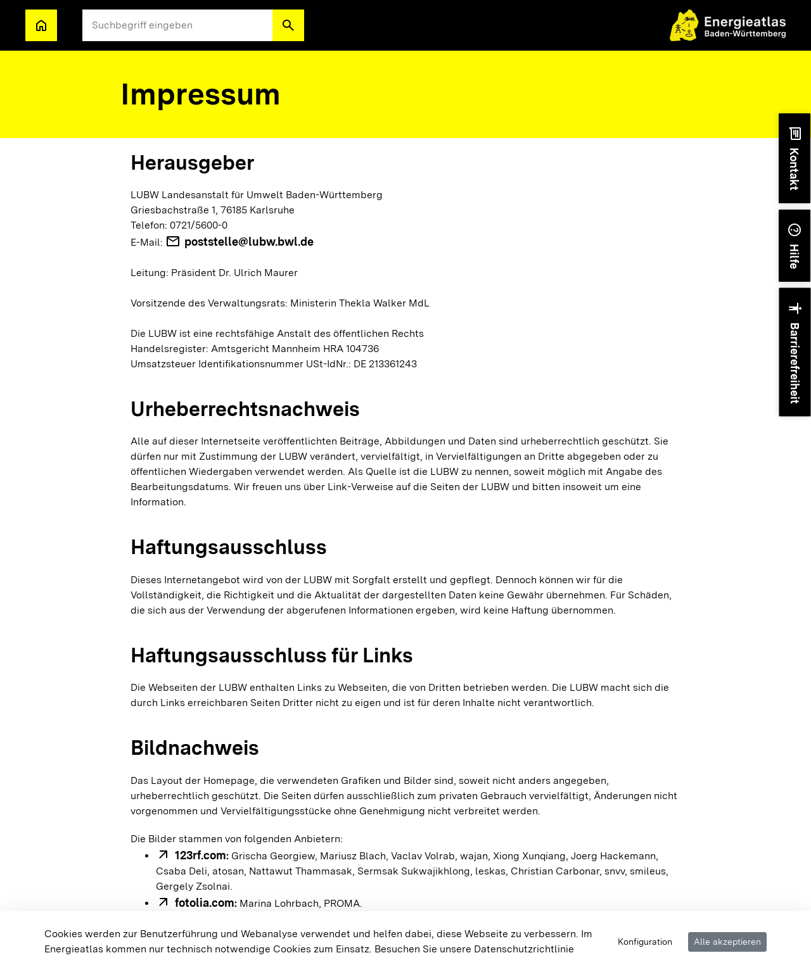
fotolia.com (204, 902)
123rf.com (200, 855)
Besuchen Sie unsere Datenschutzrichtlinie (474, 949)
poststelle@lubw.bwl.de (249, 241)
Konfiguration (645, 942)
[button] (288, 25)
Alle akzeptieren (727, 942)
